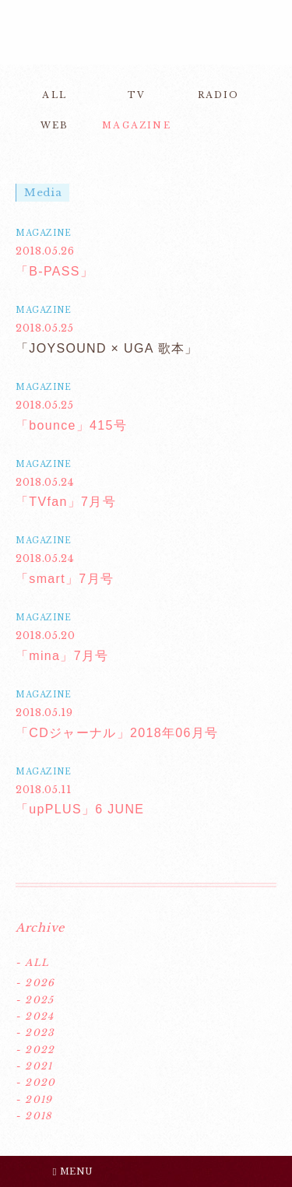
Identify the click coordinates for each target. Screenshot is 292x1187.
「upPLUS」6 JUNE (80, 809)
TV (137, 95)
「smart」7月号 (65, 578)
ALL (54, 95)
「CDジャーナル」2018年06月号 (117, 732)
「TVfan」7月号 (66, 501)
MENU (73, 1171)
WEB (54, 125)
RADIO (219, 95)
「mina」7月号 (62, 655)
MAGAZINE (136, 125)
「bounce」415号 (71, 425)
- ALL (32, 962)
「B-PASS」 (54, 271)
